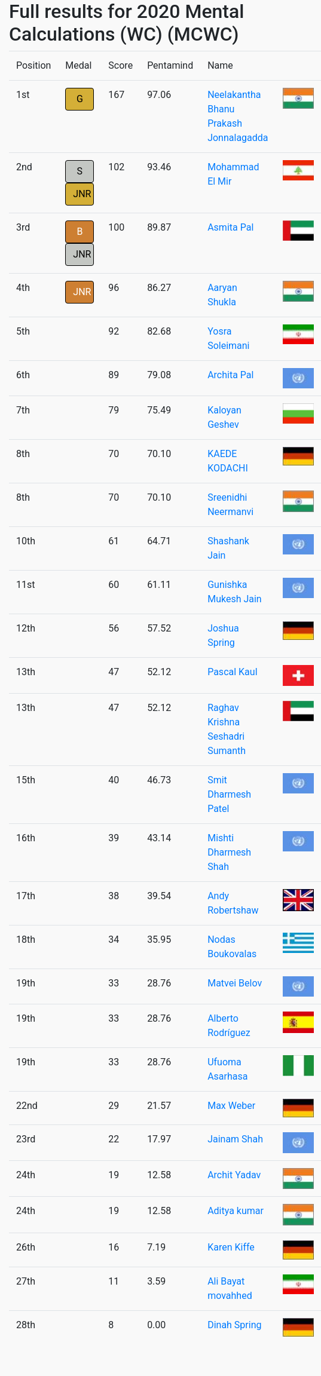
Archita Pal (230, 375)
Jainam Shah (235, 1139)
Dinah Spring (234, 1325)
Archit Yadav (234, 1175)
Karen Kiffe (231, 1247)
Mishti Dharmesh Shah (229, 852)
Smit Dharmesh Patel (229, 794)
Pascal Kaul (232, 672)
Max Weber (231, 1105)
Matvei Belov (234, 983)
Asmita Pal (230, 227)
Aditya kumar (235, 1210)
